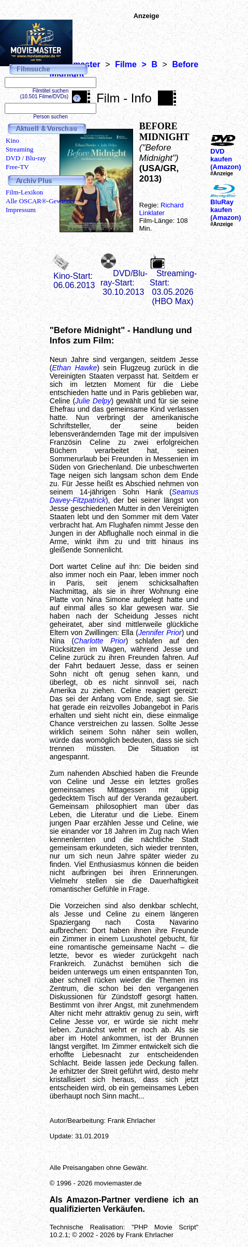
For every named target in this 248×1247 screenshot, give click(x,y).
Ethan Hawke (74, 368)
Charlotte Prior (100, 641)
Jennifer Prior (160, 632)
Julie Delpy (93, 401)
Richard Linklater (161, 209)
